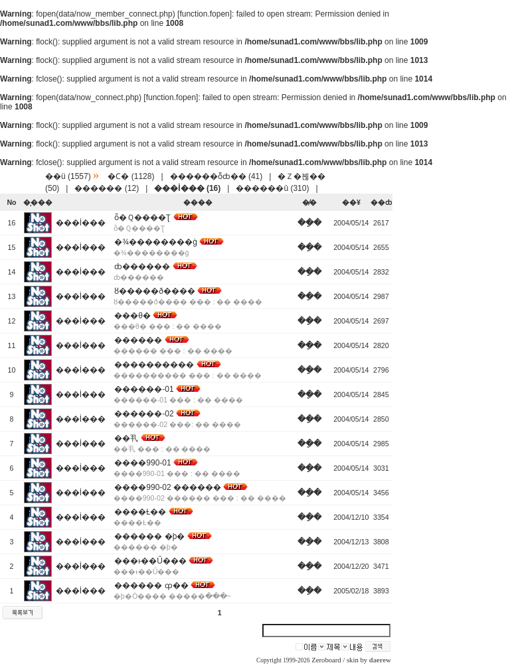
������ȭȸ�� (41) (216, 176)
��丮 (126, 438)
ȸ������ (142, 266)
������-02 (143, 413)
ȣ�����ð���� (154, 291)
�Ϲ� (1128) (131, 176)
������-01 (143, 389)
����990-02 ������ (167, 487)
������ (138, 340)
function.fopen (204, 14)
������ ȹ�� (151, 585)
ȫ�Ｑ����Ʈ (142, 217)
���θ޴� (132, 315)
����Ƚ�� (140, 511)
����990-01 (142, 462)
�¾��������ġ (155, 242)
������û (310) (272, 188)
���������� (154, 364)
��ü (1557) (68, 176)
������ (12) (106, 188)
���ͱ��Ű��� (150, 561)
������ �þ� (149, 536)
